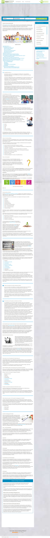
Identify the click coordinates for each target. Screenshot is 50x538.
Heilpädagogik (6, 65)
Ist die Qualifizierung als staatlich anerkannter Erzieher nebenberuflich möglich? (14, 55)
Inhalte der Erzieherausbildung (8, 48)
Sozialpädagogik (6, 266)
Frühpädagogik (6, 379)
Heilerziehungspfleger (39, 40)
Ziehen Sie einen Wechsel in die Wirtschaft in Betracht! (11, 67)
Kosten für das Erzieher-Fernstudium (9, 56)
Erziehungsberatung (39, 31)
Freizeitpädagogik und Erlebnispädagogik (9, 64)
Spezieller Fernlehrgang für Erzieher (8, 60)
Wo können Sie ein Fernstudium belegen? (10, 50)
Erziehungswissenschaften (8, 378)
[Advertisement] (25, 9)
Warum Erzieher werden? (40, 56)
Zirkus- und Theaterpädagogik (8, 61)
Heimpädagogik (6, 63)
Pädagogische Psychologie (8, 265)
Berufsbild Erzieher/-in (39, 53)
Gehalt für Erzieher (12, 222)
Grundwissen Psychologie (40, 38)
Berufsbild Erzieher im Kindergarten (9, 47)
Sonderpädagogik (6, 384)
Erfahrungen (17, 465)
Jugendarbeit (6, 62)
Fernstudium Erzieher (11, 325)
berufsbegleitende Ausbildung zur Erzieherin (11, 193)
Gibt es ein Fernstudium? (7, 49)
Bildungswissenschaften (7, 264)
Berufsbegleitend (18, 1)
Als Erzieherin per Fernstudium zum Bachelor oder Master (11, 54)
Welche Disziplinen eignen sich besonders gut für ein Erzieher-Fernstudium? (13, 58)
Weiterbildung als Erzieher (22, 424)
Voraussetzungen (27, 1)
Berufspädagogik (38, 27)
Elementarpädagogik (7, 267)
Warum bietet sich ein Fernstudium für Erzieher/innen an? (11, 57)
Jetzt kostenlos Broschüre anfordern (9, 51)
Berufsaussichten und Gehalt (8, 52)
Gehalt (23, 1)
